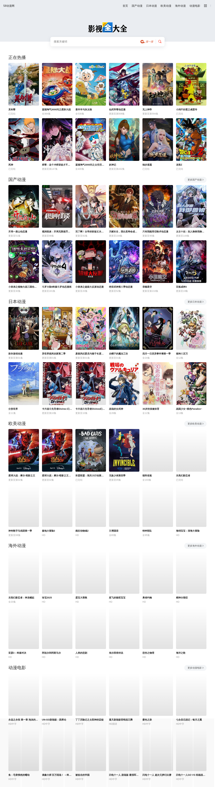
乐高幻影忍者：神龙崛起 (21, 597)
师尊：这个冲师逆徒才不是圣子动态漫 (57, 164)
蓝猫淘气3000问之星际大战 (56, 109)
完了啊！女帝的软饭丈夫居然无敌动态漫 (90, 231)
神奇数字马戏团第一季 (20, 530)
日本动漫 (151, 5)
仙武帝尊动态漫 (117, 109)
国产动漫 (137, 5)
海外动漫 (180, 5)
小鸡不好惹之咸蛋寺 (186, 109)
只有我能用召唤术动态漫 (155, 231)
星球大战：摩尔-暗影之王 (21, 475)
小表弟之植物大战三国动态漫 (23, 286)
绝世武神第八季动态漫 (121, 286)
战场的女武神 (116, 409)
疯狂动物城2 (82, 530)
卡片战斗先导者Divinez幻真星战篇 (90, 409)
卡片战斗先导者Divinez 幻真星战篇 (57, 409)
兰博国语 (113, 530)
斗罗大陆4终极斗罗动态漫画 (57, 286)
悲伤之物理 (148, 652)
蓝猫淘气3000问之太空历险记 (90, 164)
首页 (125, 5)
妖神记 (112, 164)
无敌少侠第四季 (117, 475)
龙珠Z (179, 164)
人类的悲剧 (81, 652)
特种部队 (147, 530)
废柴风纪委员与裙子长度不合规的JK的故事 (90, 353)
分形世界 (13, 409)
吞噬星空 (147, 286)
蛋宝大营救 (81, 597)
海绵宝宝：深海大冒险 (188, 530)
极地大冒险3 (48, 530)
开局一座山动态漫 (17, 231)
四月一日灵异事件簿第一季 (156, 353)
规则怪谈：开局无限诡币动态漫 (57, 231)
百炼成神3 (181, 286)
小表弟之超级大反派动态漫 (89, 286)
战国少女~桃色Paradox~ (189, 409)
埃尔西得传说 (116, 652)
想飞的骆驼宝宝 (117, 597)
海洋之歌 (180, 652)
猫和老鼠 (147, 475)
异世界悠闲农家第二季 (54, 353)
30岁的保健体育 (150, 409)
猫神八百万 (182, 353)
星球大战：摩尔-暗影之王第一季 (57, 475)
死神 (10, 164)
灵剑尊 (11, 109)
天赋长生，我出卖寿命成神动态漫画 (124, 231)
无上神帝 (147, 109)
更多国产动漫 (196, 179)
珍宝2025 (47, 597)
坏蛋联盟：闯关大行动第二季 (90, 475)
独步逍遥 (147, 164)
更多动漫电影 (196, 667)
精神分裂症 (182, 597)
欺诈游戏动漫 (15, 353)
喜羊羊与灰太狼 (83, 109)
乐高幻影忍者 (183, 475)
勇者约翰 (147, 597)
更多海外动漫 (196, 545)
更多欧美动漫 (196, 423)
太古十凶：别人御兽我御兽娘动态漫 (191, 231)
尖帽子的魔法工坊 (118, 353)
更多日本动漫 (196, 301)
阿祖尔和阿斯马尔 (51, 652)
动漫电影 (194, 5)
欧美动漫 (166, 5)
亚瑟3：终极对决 (17, 652)
